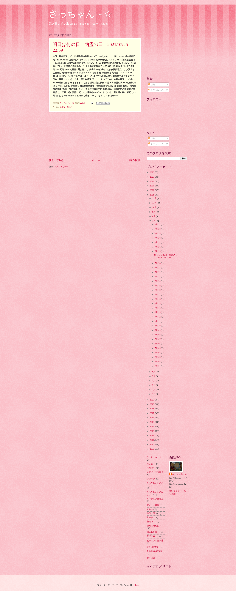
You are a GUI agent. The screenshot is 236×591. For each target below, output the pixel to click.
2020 (152, 400)
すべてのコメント (158, 90)
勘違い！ (151, 521)
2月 (154, 390)
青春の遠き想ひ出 (155, 551)
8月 (154, 216)
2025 (152, 177)
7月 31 (158, 224)
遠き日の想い (153, 547)
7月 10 (158, 326)
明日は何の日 (66, 107)
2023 (152, 186)
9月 (154, 212)
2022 (152, 190)
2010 (152, 444)
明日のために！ (154, 526)
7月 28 (158, 238)
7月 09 (158, 330)
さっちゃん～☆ (81, 14)
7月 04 (158, 352)
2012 (152, 435)
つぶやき (151, 479)
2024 (152, 181)
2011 (152, 440)
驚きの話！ (152, 558)
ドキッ (150, 509)
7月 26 (158, 247)
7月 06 (158, 344)
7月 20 (158, 281)
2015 (152, 422)
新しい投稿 (56, 160)
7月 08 (158, 335)
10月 (154, 207)
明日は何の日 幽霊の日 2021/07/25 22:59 (167, 256)
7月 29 (158, 233)
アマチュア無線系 (155, 499)
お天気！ (151, 464)
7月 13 (158, 312)
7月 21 (158, 277)
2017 (152, 413)
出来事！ (151, 517)
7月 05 (158, 348)
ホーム (96, 160)
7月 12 (158, 317)
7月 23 (158, 268)
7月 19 (158, 286)
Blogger (137, 585)
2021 (152, 195)
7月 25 (158, 251)
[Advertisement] (94, 135)
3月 (154, 385)
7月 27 (158, 242)
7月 (154, 221)
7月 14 (158, 308)
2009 (152, 449)
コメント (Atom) (61, 166)
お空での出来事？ (155, 472)
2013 (152, 431)
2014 (152, 427)
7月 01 (158, 366)
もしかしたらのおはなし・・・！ (155, 484)
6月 (154, 372)
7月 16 (158, 299)
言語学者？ (152, 536)
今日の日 (151, 513)
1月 (154, 394)
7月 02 (158, 362)
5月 (154, 376)
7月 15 (158, 303)
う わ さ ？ (154, 457)
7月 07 (158, 339)
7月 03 (158, 357)
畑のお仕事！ (153, 532)
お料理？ (151, 468)
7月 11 (158, 321)
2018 (152, 409)
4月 (154, 381)
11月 (154, 203)
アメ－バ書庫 (153, 505)
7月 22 (158, 272)
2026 (152, 172)
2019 (152, 404)
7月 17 (158, 294)
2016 (152, 418)
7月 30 (158, 229)
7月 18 (158, 290)
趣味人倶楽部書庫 (155, 540)
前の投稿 (135, 160)
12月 (154, 198)
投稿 (151, 84)
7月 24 (158, 263)
